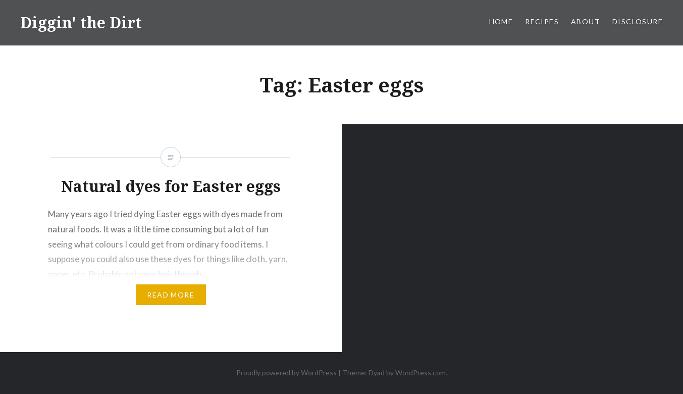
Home (501, 21)
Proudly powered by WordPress (286, 372)
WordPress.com (420, 372)
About (585, 21)
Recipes (542, 21)
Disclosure (637, 21)
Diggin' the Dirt (81, 22)
